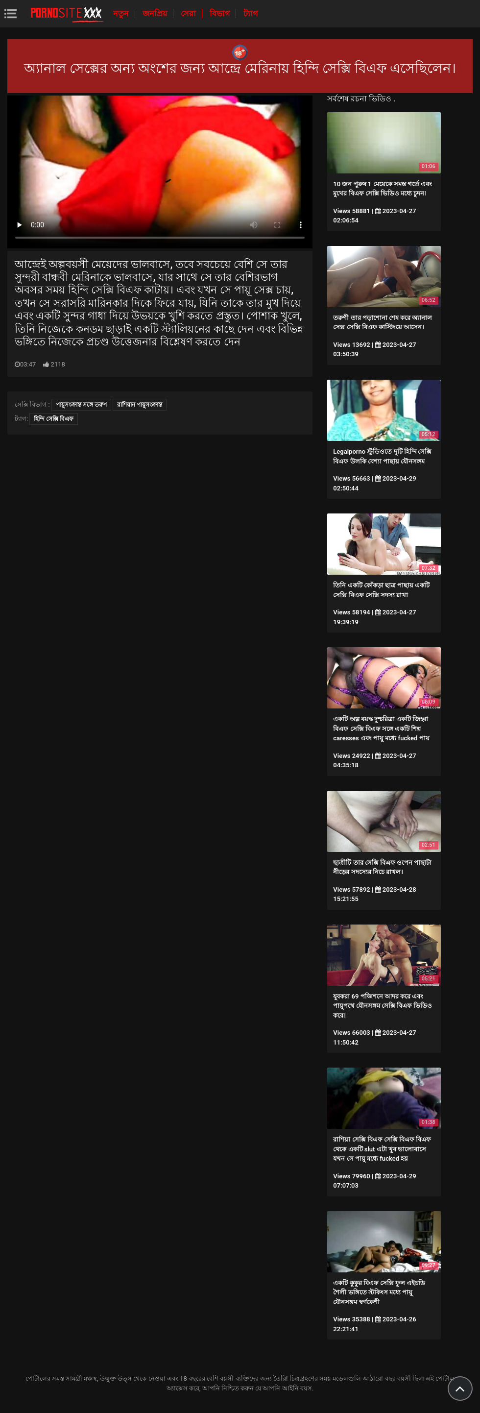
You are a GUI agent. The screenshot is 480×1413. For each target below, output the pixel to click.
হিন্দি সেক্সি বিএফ (53, 418)
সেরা (189, 13)
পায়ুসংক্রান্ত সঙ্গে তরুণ (81, 404)
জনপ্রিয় (156, 13)
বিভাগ (221, 13)
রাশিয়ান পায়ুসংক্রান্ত (139, 404)
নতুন (122, 13)
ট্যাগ (250, 13)
